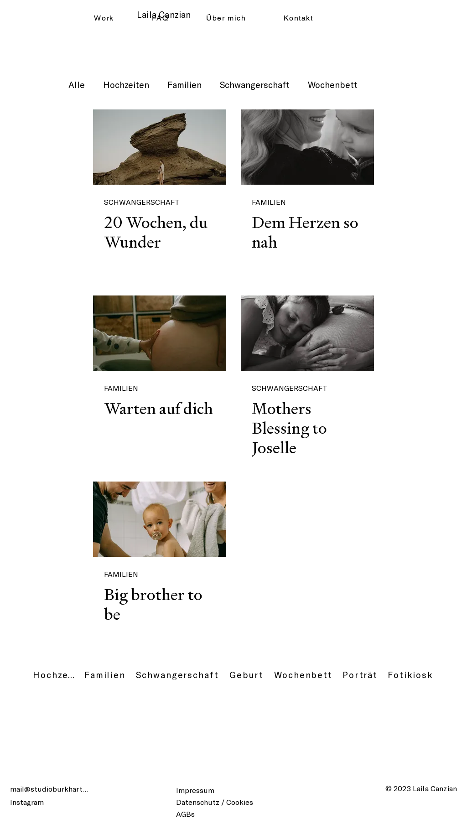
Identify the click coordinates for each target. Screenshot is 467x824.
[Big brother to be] (159, 519)
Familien (184, 84)
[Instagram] (33, 802)
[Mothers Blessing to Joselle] (307, 333)
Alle (76, 84)
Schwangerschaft (255, 84)
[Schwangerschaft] (177, 675)
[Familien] (105, 675)
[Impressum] (201, 790)
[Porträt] (360, 675)
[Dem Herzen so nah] (307, 147)
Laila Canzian (164, 14)
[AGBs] (189, 813)
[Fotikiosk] (410, 675)
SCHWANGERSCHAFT (142, 201)
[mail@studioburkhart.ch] (50, 788)
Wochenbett (333, 84)
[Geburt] (246, 675)
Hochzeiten (126, 84)
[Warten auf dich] (159, 333)
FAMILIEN (269, 201)
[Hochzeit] (54, 675)
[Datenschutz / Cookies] (222, 802)
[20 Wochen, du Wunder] (159, 147)
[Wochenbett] (303, 675)
